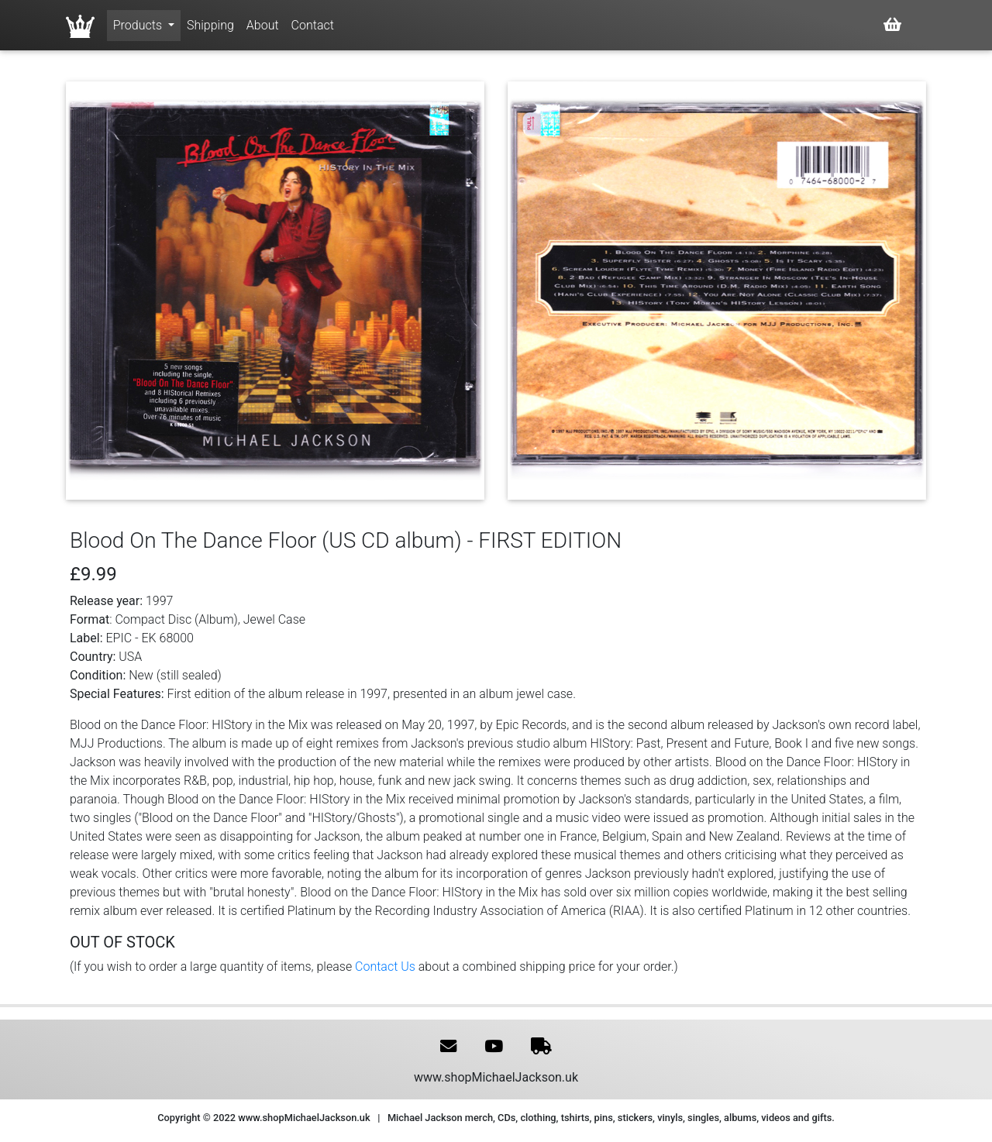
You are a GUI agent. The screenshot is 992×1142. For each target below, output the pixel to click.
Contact (312, 25)
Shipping (210, 25)
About (262, 25)
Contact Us (385, 966)
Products (139, 25)
